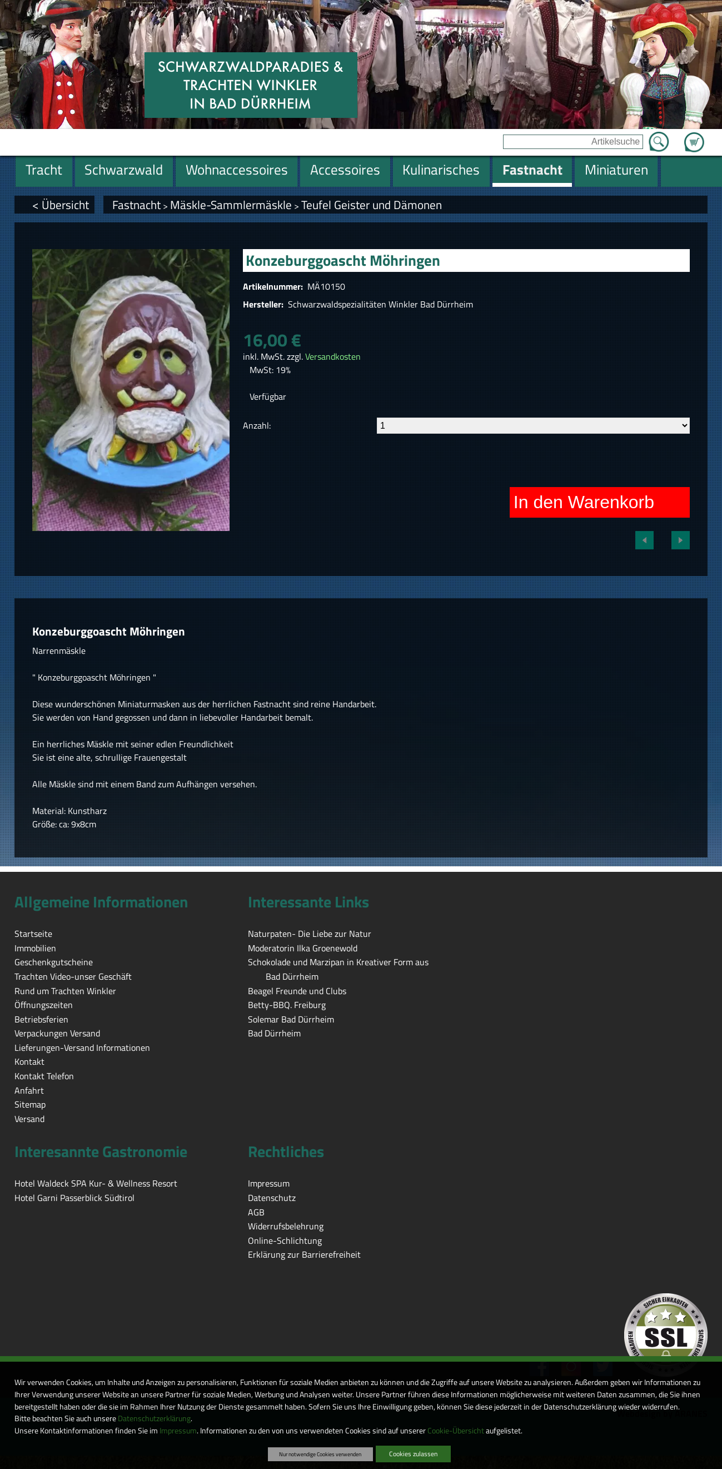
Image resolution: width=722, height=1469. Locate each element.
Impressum (178, 1431)
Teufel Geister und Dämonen (371, 205)
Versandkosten (333, 356)
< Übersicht (60, 205)
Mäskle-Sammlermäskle (231, 205)
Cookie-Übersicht (455, 1431)
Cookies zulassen (413, 1453)
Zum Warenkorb (694, 135)
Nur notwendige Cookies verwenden (320, 1454)
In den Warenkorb (584, 502)
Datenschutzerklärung (154, 1418)
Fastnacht (136, 205)
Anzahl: (257, 425)
